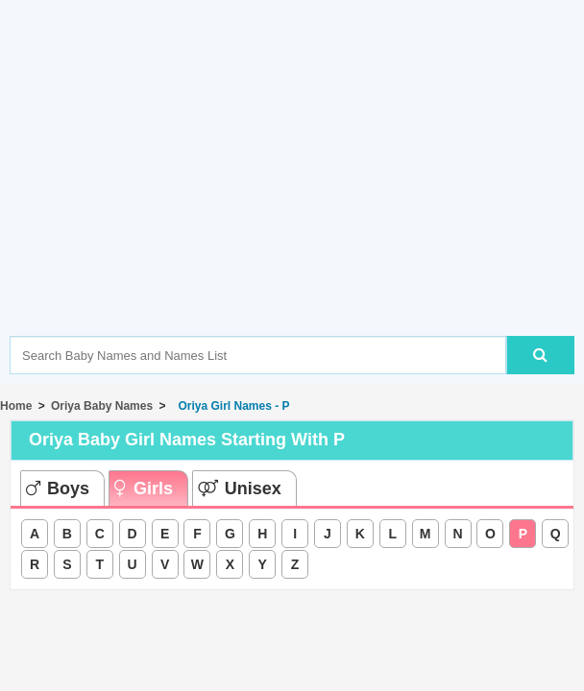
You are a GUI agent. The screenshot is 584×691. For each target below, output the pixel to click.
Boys (57, 488)
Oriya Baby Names (102, 406)
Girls (143, 488)
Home (16, 406)
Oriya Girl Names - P (231, 406)
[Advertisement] (297, 196)
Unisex (239, 488)
